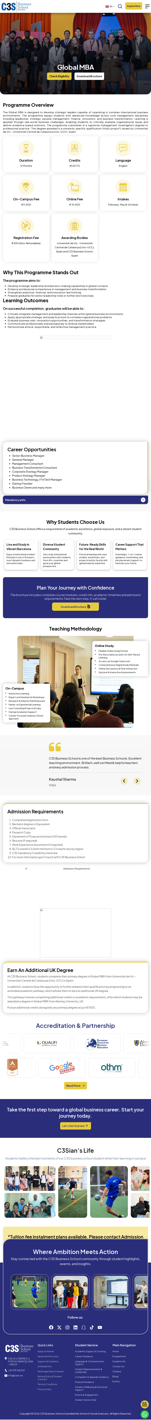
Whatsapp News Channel (50, 1371)
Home (116, 1351)
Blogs (116, 1376)
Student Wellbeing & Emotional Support (91, 1389)
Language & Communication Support (89, 1363)
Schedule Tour (45, 1366)
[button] (59, 76)
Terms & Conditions (47, 1384)
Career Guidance (84, 1356)
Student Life (119, 1361)
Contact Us (118, 1366)
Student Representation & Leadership (88, 1371)
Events (116, 1381)
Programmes (119, 1356)
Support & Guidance (48, 1361)
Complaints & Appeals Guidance (92, 1377)
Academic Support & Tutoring (90, 1351)
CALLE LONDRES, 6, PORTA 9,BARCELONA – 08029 (20, 1361)
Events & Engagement (86, 1395)
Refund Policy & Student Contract (50, 1378)
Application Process (48, 1356)
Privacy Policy (45, 1389)
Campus (117, 1371)
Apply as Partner (46, 1351)
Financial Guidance (84, 1382)
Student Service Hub (85, 1400)
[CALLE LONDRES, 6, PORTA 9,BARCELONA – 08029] (5, 1358)
